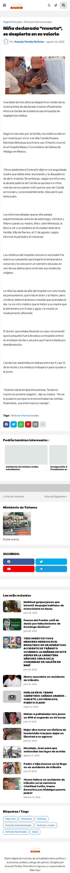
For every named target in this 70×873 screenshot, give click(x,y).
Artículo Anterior (14, 496)
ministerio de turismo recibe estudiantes (22, 468)
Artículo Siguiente (54, 496)
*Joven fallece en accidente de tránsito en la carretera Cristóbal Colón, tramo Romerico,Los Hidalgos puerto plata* (45, 786)
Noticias (41, 818)
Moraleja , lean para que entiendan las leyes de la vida (44, 749)
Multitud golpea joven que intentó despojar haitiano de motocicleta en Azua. (44, 605)
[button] (4, 5)
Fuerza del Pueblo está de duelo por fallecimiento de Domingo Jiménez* (42, 623)
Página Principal (12, 22)
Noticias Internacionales (38, 22)
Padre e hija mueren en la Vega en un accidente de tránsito (45, 765)
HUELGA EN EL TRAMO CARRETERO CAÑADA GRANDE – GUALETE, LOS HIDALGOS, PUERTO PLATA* (45, 697)
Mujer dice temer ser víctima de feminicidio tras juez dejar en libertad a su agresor (45, 733)
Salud (35, 831)
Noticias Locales (46, 825)
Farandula (26, 818)
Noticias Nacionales (16, 831)
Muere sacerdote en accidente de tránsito (44, 678)
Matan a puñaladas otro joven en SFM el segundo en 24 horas (45, 715)
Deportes (10, 818)
